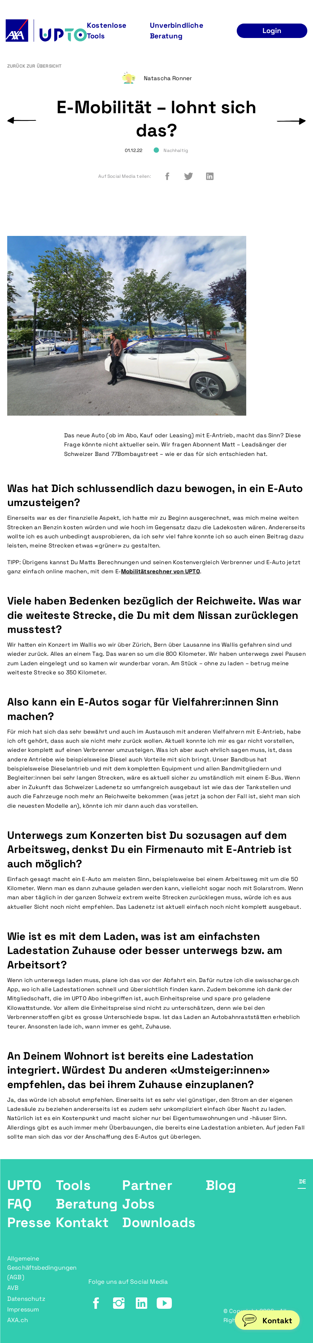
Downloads (158, 1222)
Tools (73, 1185)
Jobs (138, 1204)
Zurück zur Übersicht (34, 66)
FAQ (19, 1204)
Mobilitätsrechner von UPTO (160, 571)
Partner (147, 1185)
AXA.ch (17, 1320)
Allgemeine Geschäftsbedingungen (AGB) (42, 1267)
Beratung (87, 1204)
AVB (13, 1288)
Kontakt (82, 1222)
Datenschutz (26, 1299)
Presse (29, 1222)
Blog (221, 1185)
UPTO (24, 1185)
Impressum (23, 1309)
